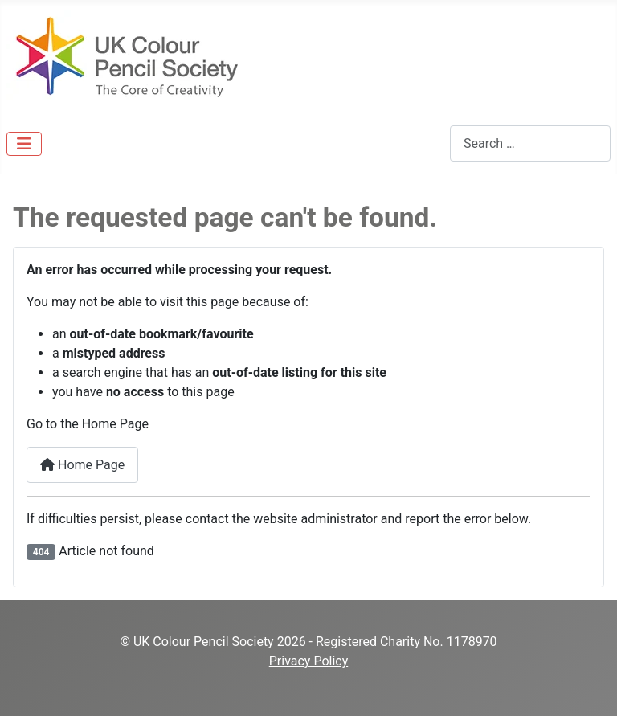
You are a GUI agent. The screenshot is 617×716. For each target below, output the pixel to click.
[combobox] (530, 143)
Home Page (82, 465)
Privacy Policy (309, 661)
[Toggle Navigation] (24, 144)
